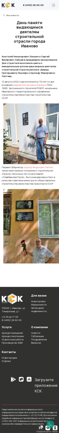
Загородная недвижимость (39, 309)
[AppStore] (29, 386)
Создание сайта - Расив (46, 431)
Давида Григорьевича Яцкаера (29, 84)
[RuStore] (21, 386)
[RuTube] (40, 427)
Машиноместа (39, 304)
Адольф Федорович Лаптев (38, 167)
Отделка (6, 361)
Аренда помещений (12, 332)
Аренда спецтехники (13, 336)
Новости (35, 332)
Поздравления (39, 339)
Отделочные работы (13, 339)
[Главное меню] (53, 5)
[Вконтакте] (47, 427)
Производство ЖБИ (12, 342)
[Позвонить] (50, 424)
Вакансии (36, 342)
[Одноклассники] (55, 427)
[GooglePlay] (9, 386)
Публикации (37, 336)
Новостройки (38, 301)
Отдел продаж (9, 357)
